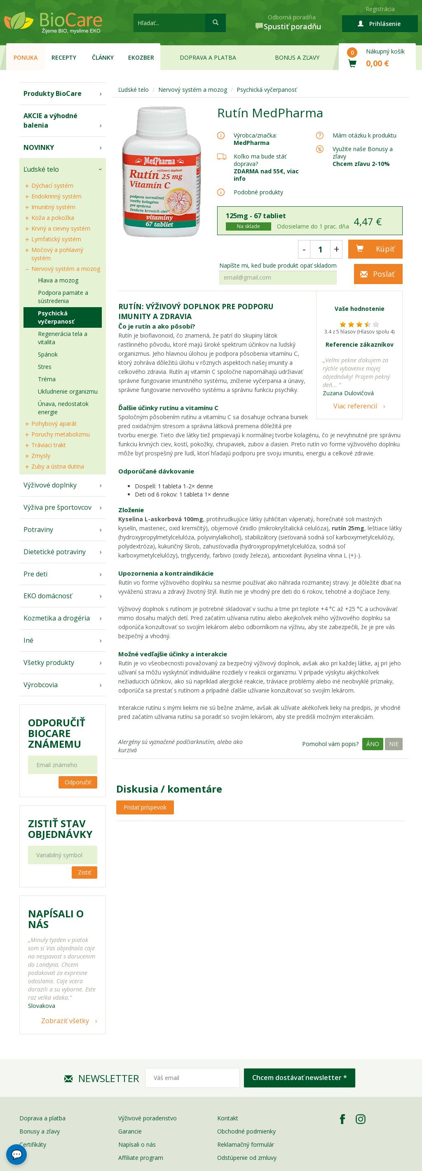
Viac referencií (355, 406)
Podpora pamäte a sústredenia (63, 297)
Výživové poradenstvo (147, 1118)
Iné (28, 640)
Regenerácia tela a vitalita (62, 338)
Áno (372, 744)
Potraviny (38, 529)
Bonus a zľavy (297, 57)
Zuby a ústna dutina (57, 466)
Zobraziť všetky (65, 1020)
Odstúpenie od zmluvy (247, 1158)
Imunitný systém (53, 207)
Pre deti (35, 574)
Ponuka (26, 57)
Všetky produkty (48, 662)
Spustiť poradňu (292, 26)
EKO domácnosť (47, 595)
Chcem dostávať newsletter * (299, 1077)
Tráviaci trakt (48, 445)
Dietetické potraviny (54, 551)
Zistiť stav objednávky (60, 829)
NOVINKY (38, 147)
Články (103, 57)
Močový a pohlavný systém (57, 254)
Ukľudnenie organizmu (68, 391)
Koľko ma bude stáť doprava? (260, 160)
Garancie (130, 1131)
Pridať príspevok (145, 807)
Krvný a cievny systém (60, 228)
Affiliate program (140, 1158)
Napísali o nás (137, 1144)
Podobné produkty (258, 192)
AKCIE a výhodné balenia (50, 120)
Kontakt (227, 1118)
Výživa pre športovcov (57, 507)
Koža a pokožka (52, 218)
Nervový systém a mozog (65, 269)
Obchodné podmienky (246, 1131)
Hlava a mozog (58, 280)
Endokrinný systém (56, 196)
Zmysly (40, 456)
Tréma (47, 379)
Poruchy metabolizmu (60, 434)
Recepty (64, 57)
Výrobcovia (40, 684)
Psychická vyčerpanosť (56, 317)
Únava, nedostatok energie (63, 408)
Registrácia (380, 9)
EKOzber (141, 57)
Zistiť (84, 872)
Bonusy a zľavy (39, 1131)
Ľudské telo (41, 169)
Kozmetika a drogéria (56, 618)
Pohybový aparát (54, 423)
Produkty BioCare (52, 93)
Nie (394, 744)
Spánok (48, 354)
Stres (45, 367)
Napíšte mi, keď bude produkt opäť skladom (278, 265)
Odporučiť (78, 782)
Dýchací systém (52, 185)
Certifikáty (32, 1144)
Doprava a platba (208, 57)
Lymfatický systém (56, 239)
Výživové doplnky (50, 485)
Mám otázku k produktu (364, 135)
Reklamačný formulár (245, 1144)
